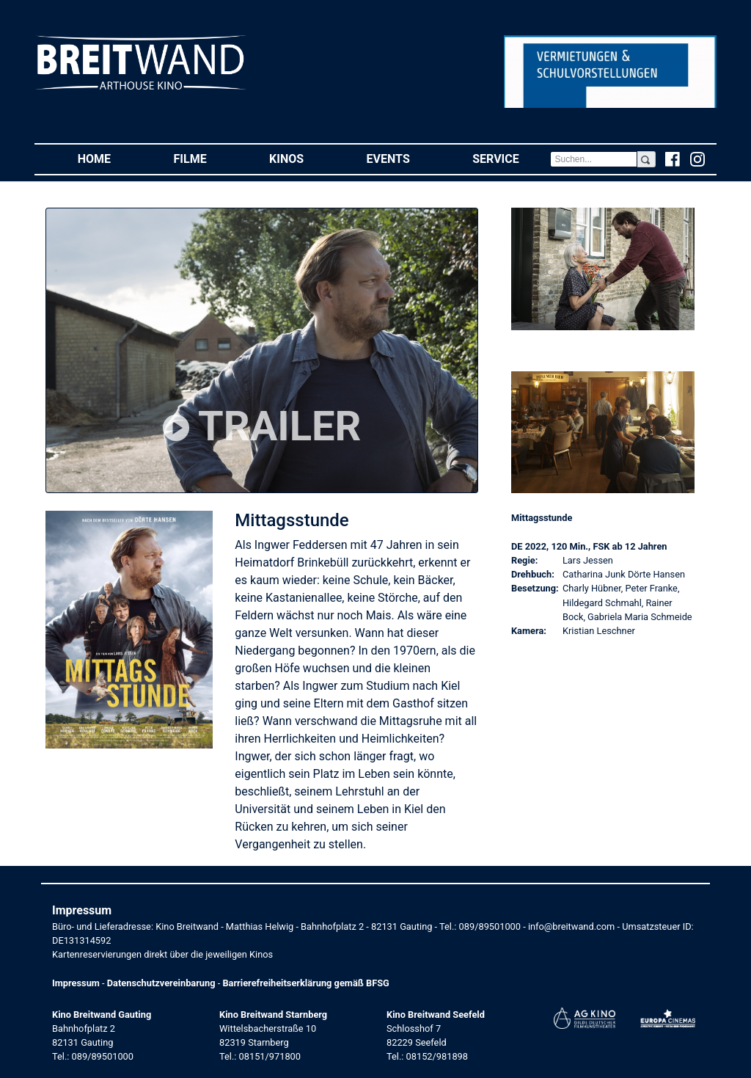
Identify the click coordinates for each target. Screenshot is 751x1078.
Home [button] (110, 158)
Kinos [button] (302, 158)
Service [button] (511, 158)
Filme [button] (206, 158)
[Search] (593, 159)
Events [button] (404, 158)
